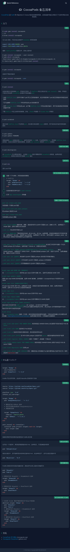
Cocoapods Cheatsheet (10, 539)
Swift (12, 15)
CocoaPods (5, 15)
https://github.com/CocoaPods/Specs (19, 316)
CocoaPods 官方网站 (10, 537)
